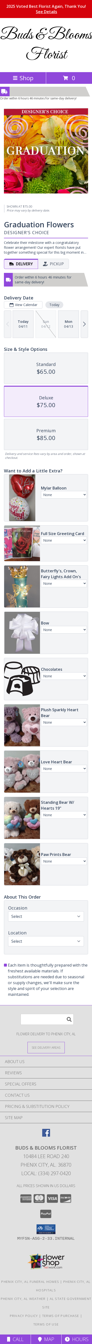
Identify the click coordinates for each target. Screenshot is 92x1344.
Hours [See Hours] (77, 1339)
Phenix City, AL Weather (23, 1298)
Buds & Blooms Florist (46, 45)
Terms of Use (46, 1324)
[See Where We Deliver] (46, 1047)
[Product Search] (47, 1019)
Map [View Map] (46, 1339)
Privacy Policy (24, 1316)
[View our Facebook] (46, 1135)
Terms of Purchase (60, 1316)
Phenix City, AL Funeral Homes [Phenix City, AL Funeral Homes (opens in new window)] (30, 1281)
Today (54, 304)
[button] (46, 1229)
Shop (23, 78)
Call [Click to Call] (15, 1339)
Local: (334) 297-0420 (46, 1173)
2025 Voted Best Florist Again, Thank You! (46, 9)
